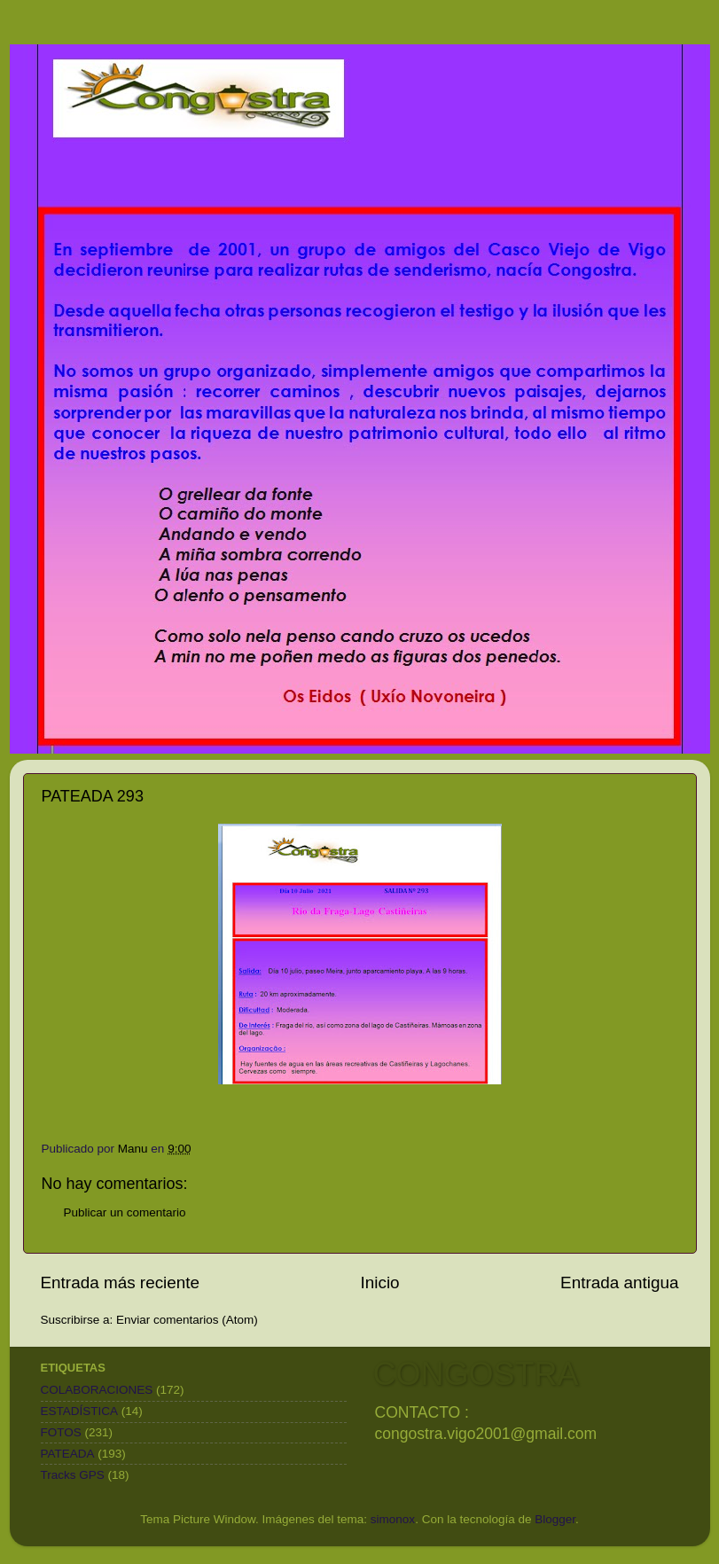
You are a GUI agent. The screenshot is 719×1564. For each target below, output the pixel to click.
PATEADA (68, 1453)
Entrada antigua (619, 1282)
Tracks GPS (73, 1475)
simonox (393, 1519)
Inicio (380, 1282)
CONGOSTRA (476, 1374)
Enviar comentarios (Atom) (187, 1319)
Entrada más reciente (120, 1282)
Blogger (555, 1519)
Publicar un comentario (125, 1212)
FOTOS (61, 1432)
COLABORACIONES (97, 1389)
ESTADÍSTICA (80, 1411)
